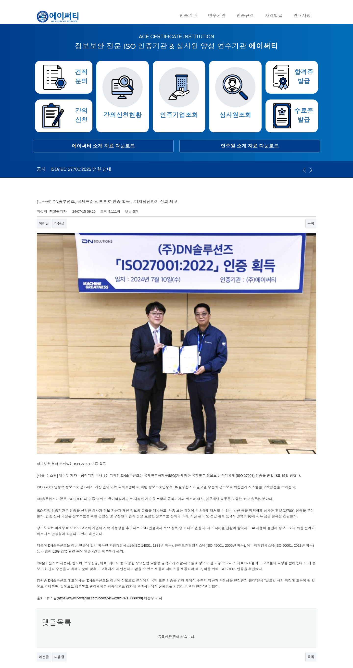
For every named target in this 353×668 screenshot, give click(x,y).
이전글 (44, 223)
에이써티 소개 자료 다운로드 (103, 146)
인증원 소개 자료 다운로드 (250, 146)
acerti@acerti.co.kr (108, 625)
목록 (310, 223)
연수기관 (217, 15)
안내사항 (302, 15)
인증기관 (188, 15)
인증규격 (245, 15)
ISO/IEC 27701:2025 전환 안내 (80, 169)
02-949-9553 (106, 600)
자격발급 (273, 15)
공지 (41, 169)
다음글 (59, 223)
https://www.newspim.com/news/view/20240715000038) (100, 509)
